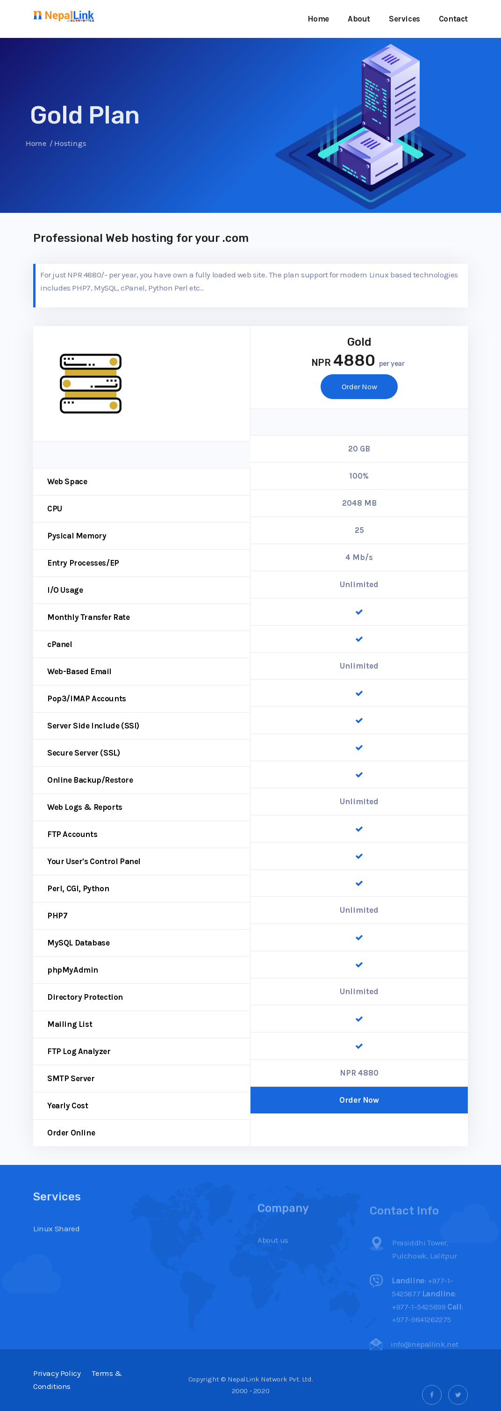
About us (273, 1253)
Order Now (359, 386)
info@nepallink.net (424, 1355)
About (359, 18)
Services (404, 18)
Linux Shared (56, 1250)
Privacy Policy (56, 1373)
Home (318, 18)
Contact (453, 18)
